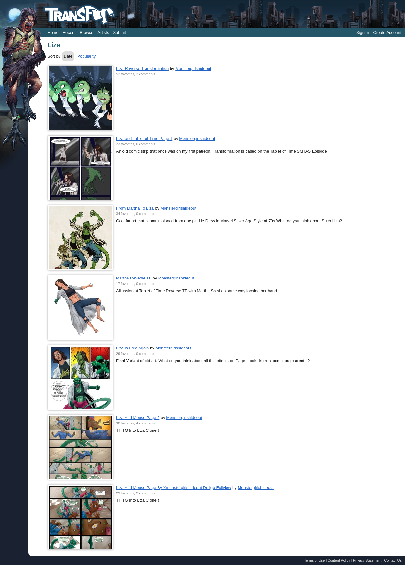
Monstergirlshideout (193, 68)
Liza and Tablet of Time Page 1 (144, 138)
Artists (103, 32)
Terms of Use (314, 560)
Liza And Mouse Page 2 (137, 417)
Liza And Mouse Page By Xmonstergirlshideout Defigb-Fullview (173, 487)
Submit (119, 32)
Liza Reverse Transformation (142, 68)
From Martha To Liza (135, 208)
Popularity (86, 56)
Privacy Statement (367, 560)
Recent (69, 32)
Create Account (387, 32)
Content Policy (338, 560)
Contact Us (393, 560)
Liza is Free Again (132, 348)
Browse (86, 32)
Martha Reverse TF (134, 278)
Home (53, 32)
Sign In (362, 32)
